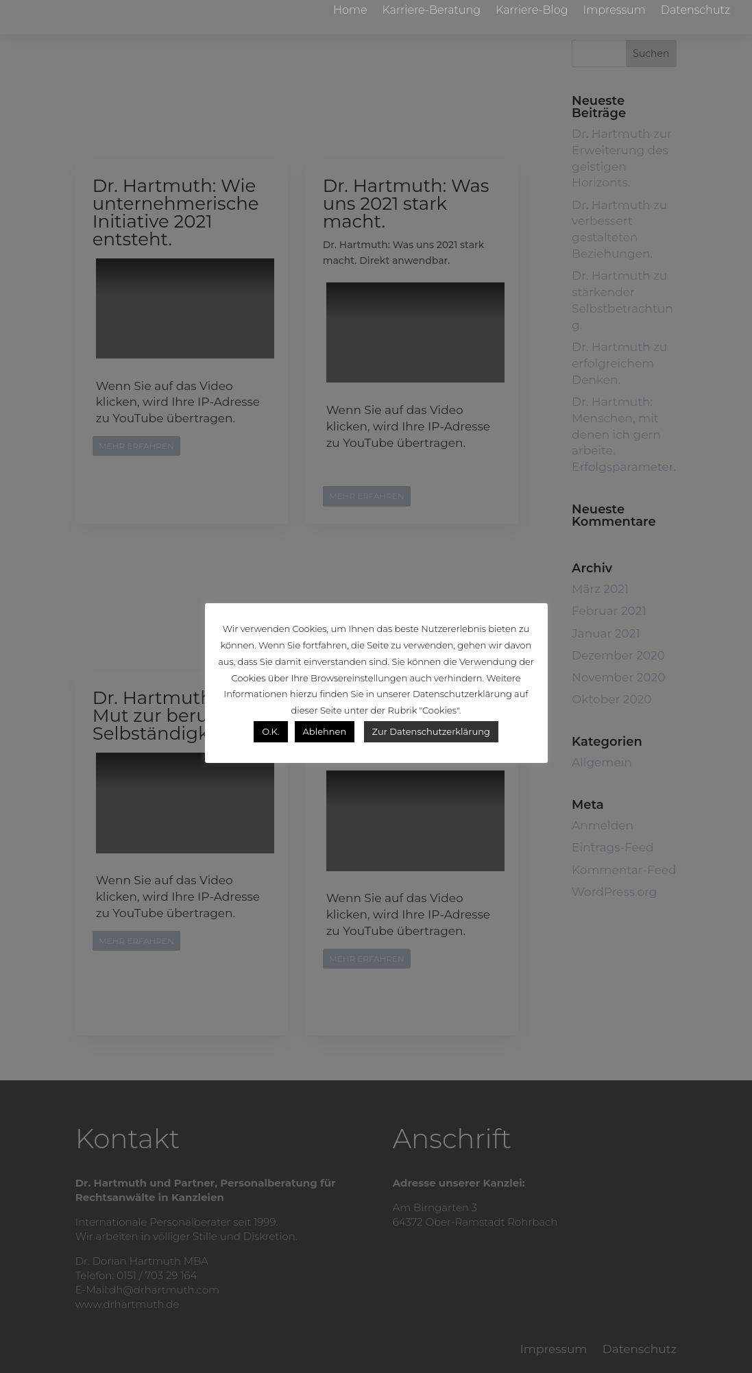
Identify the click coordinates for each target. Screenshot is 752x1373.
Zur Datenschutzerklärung (431, 731)
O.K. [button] (270, 731)
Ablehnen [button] (325, 731)
